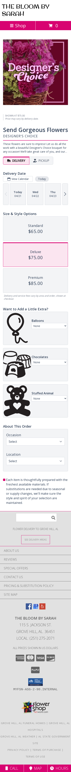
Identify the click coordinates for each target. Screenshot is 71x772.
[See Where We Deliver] (35, 539)
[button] (35, 682)
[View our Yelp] (42, 608)
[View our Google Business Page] (36, 608)
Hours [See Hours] (59, 768)
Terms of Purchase (47, 750)
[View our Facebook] (29, 608)
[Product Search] (36, 517)
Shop (18, 25)
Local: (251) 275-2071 (35, 638)
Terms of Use (35, 756)
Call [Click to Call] (11, 768)
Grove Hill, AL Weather (17, 736)
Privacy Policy (18, 750)
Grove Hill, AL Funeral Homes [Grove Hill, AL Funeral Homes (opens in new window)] (23, 723)
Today (42, 179)
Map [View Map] (35, 768)
